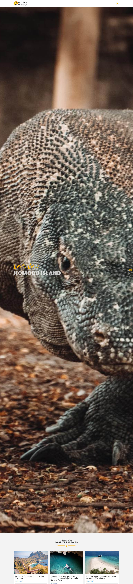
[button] (117, 4)
